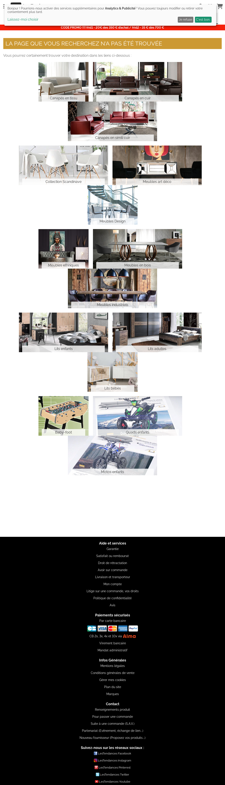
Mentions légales (112, 666)
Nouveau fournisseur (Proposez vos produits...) (112, 737)
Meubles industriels (112, 305)
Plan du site (112, 687)
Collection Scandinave (63, 182)
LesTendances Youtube (112, 781)
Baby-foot (63, 432)
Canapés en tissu (63, 98)
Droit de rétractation (112, 563)
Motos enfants (112, 472)
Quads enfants (137, 432)
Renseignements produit (112, 709)
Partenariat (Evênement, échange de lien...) (112, 730)
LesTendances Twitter (112, 774)
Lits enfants (63, 349)
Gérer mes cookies (112, 680)
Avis (112, 605)
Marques (112, 694)
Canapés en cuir (138, 98)
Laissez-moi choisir (22, 19)
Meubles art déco (157, 182)
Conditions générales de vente (112, 673)
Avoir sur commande (112, 570)
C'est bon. (203, 19)
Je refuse (185, 19)
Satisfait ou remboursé (112, 556)
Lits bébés (112, 388)
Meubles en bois (137, 265)
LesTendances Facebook (112, 753)
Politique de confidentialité (112, 598)
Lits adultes (157, 349)
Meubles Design (112, 221)
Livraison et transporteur (112, 577)
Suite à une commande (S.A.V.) (112, 723)
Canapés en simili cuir (112, 138)
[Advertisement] (112, 506)
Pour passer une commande (112, 716)
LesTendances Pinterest (112, 767)
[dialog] (110, 15)
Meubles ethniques (63, 265)
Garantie (113, 549)
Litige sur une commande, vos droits (113, 591)
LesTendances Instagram (112, 760)
